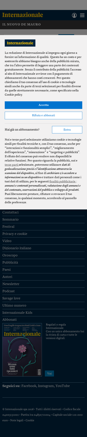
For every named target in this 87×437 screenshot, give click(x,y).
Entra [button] (67, 129)
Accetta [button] (44, 105)
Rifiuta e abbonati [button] (43, 115)
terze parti (12, 164)
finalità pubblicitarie (62, 181)
